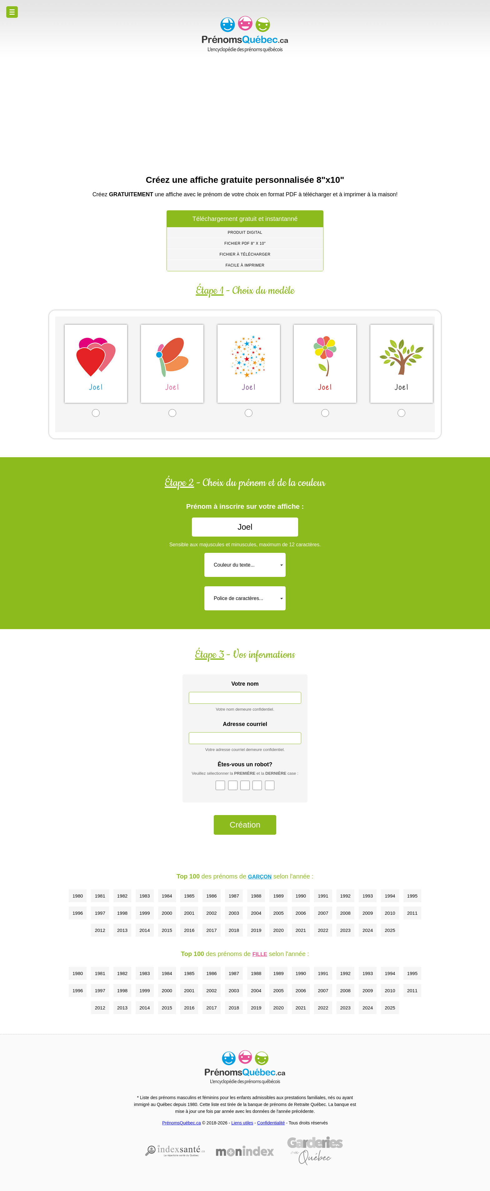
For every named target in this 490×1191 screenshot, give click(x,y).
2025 (390, 930)
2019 (256, 930)
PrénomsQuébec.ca (181, 1122)
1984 (167, 895)
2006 (301, 913)
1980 (77, 895)
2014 (144, 930)
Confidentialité (271, 1122)
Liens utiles (242, 1122)
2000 (167, 913)
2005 (278, 913)
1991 (323, 895)
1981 (100, 895)
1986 (211, 895)
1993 (367, 895)
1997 (100, 913)
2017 (211, 930)
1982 (122, 895)
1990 (301, 895)
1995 (412, 895)
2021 (301, 930)
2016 (189, 930)
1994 (390, 895)
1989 (278, 895)
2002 (211, 913)
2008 (345, 913)
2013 (122, 930)
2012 (100, 930)
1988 (256, 895)
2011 (412, 913)
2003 (234, 913)
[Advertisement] (245, 112)
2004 (256, 913)
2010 (390, 913)
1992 (345, 895)
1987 (234, 895)
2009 (367, 913)
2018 (234, 930)
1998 (122, 913)
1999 (144, 913)
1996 (77, 913)
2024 (367, 930)
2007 (323, 913)
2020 (278, 930)
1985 (189, 895)
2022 (323, 930)
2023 (345, 930)
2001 (189, 913)
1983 (144, 895)
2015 (167, 930)
